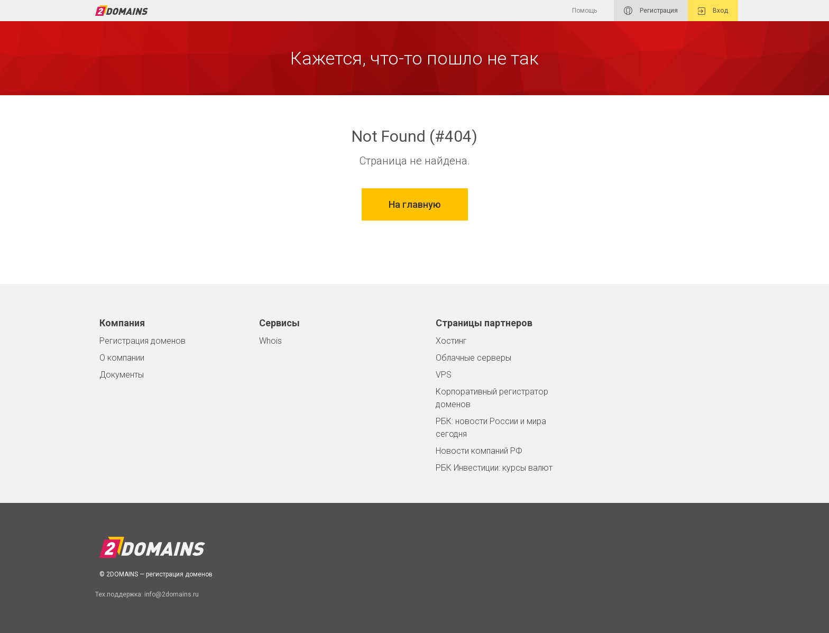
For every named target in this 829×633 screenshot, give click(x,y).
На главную (415, 204)
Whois (270, 341)
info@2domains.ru (171, 594)
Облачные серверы (473, 358)
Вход (713, 11)
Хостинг (451, 341)
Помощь (584, 10)
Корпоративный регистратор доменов (492, 398)
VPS (444, 375)
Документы (121, 375)
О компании (121, 358)
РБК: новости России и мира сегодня (491, 427)
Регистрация (651, 10)
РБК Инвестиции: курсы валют (494, 468)
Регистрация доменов (142, 341)
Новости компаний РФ (479, 451)
